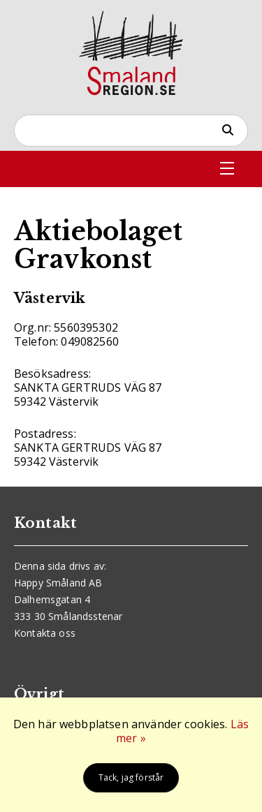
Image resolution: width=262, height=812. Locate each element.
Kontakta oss (44, 633)
